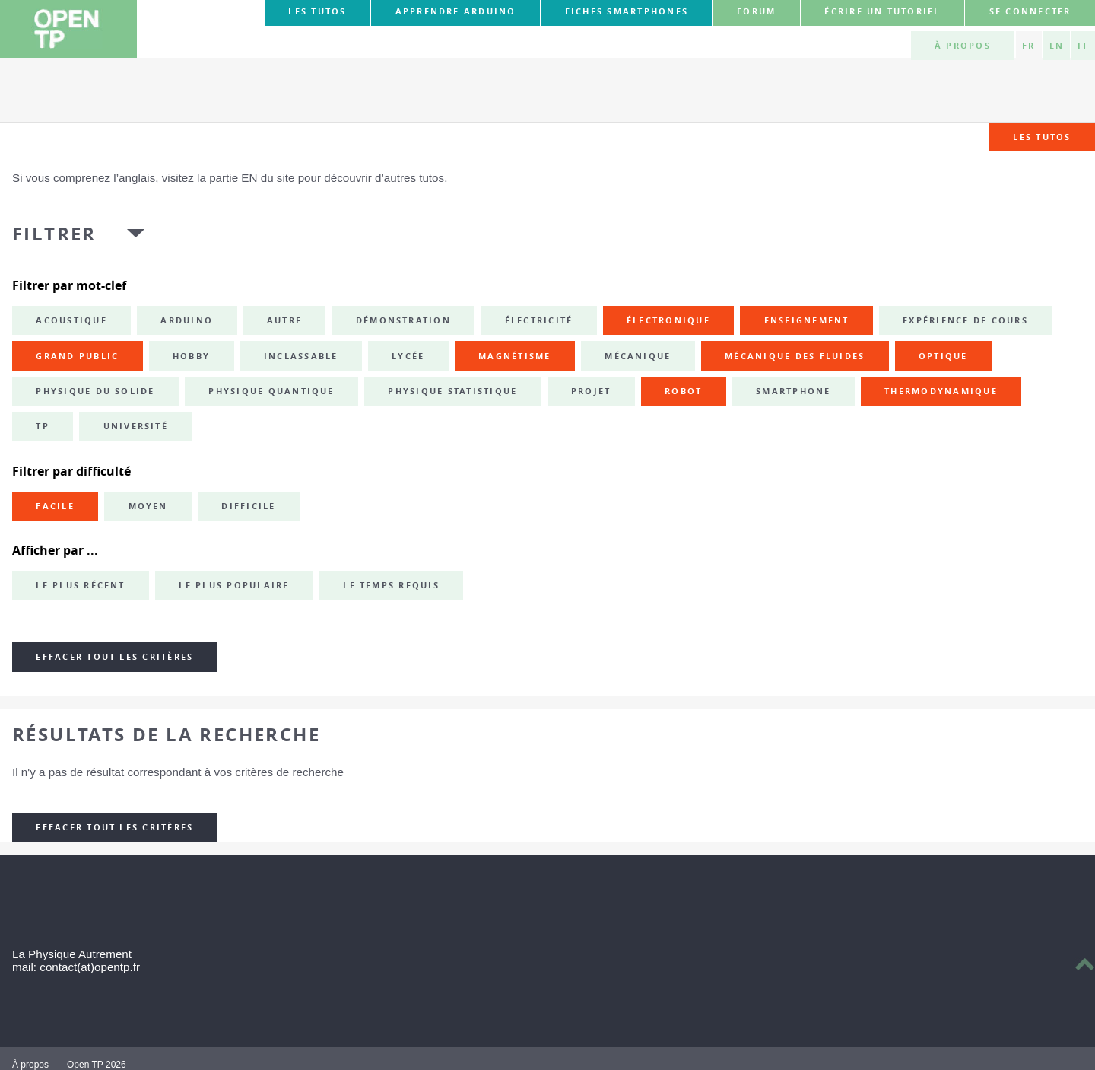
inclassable (301, 356)
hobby (191, 356)
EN (1056, 46)
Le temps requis (391, 585)
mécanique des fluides (795, 356)
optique (943, 356)
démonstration (403, 320)
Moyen (148, 506)
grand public (77, 356)
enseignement (806, 320)
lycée (408, 356)
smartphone (793, 391)
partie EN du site (251, 177)
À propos (963, 46)
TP (42, 426)
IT (1083, 46)
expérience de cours (965, 320)
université (135, 426)
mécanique (638, 356)
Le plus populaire (234, 585)
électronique (668, 320)
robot (683, 391)
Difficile (248, 506)
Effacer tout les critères (114, 657)
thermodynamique (941, 391)
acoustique (71, 320)
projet (591, 391)
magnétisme (514, 356)
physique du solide (95, 391)
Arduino (186, 320)
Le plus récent (80, 585)
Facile (55, 506)
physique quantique (271, 391)
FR (1028, 46)
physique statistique (452, 391)
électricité (539, 320)
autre (284, 320)
